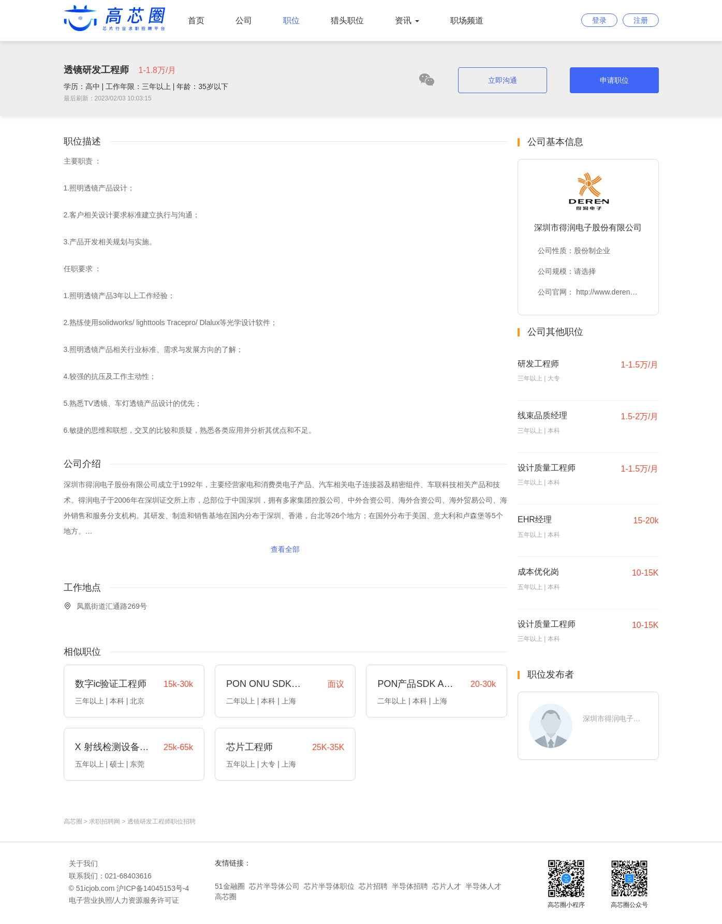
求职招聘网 (104, 821)
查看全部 (285, 549)
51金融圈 (230, 886)
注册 (640, 20)
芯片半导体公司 (274, 886)
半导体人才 (483, 886)
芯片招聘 (373, 886)
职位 (291, 20)
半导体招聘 (410, 886)
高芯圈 (73, 821)
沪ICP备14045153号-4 (152, 888)
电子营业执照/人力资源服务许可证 (124, 900)
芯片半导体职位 (329, 886)
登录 (599, 20)
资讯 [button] (407, 20)
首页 (196, 20)
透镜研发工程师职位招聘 (161, 821)
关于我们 (83, 863)
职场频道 (466, 20)
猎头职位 (347, 20)
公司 (243, 20)
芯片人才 (446, 886)
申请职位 (614, 80)
